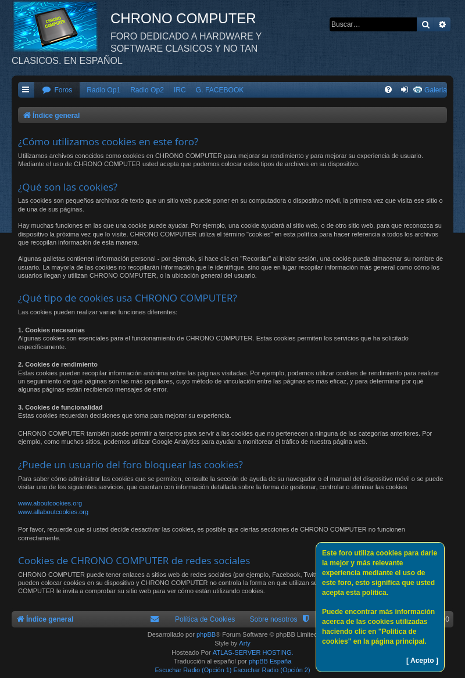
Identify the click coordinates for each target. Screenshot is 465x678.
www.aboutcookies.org (50, 503)
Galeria (435, 90)
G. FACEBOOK (220, 90)
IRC (180, 90)
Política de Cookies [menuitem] (205, 619)
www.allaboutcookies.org (53, 511)
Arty (245, 643)
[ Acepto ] (422, 661)
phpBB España (270, 661)
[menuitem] (57, 90)
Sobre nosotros (273, 619)
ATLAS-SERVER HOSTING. (253, 652)
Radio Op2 (147, 90)
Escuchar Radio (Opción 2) (272, 669)
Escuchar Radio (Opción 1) (193, 669)
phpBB (206, 634)
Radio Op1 (103, 90)
